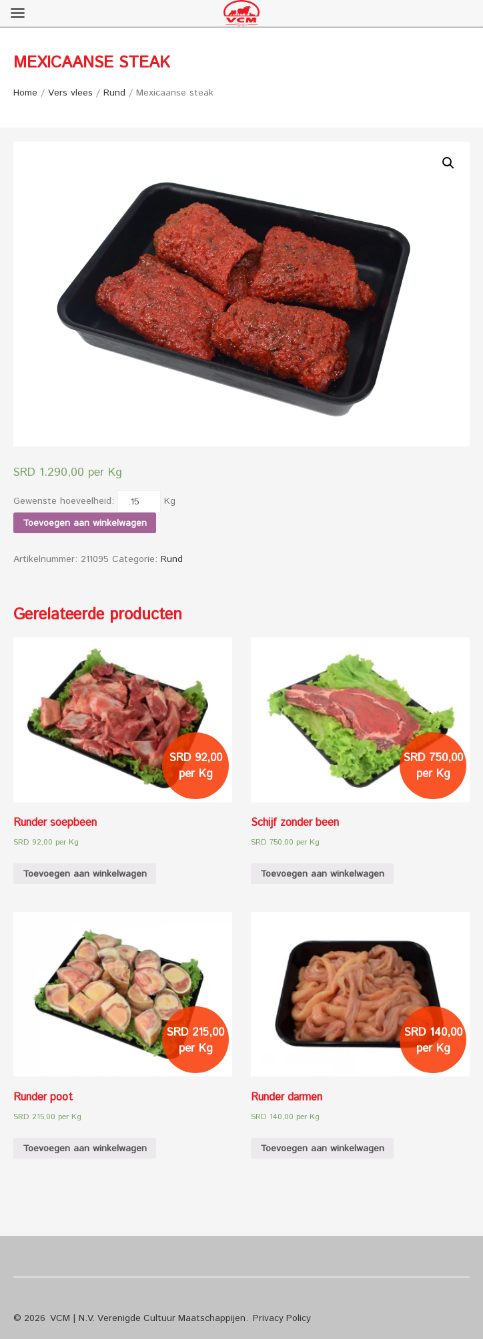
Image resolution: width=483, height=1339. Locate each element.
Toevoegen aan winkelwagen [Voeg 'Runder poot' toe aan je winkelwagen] (85, 1148)
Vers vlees (70, 93)
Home (25, 93)
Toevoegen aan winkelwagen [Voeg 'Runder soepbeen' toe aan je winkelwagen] (85, 874)
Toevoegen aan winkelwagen (85, 523)
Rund (114, 93)
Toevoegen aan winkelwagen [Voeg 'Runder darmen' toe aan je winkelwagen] (322, 1148)
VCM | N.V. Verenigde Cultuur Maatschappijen (148, 1318)
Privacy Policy (282, 1318)
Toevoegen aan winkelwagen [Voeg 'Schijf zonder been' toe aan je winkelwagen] (322, 874)
